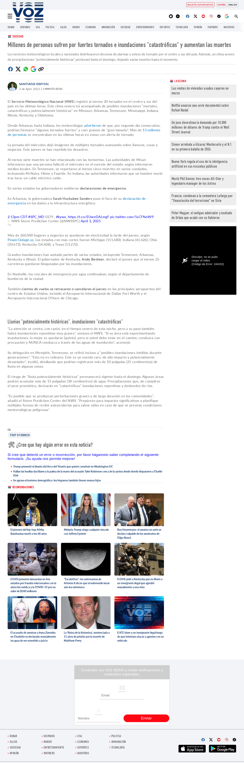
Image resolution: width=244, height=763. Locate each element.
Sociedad (125, 27)
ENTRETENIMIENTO (145, 27)
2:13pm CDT (18, 217)
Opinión (198, 27)
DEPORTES (165, 27)
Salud (63, 27)
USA (38, 27)
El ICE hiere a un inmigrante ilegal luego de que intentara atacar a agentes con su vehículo (140, 636)
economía (90, 27)
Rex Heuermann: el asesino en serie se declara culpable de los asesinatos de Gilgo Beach (139, 533)
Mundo (76, 27)
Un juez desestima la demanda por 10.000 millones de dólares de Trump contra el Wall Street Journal (200, 128)
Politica (50, 27)
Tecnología (182, 27)
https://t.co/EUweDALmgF (88, 217)
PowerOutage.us (21, 240)
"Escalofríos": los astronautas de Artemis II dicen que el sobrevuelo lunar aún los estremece (87, 583)
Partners (213, 27)
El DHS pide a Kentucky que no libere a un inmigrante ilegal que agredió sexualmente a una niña (139, 583)
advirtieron (93, 125)
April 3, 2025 (91, 221)
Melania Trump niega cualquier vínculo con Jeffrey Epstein (86, 531)
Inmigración (108, 27)
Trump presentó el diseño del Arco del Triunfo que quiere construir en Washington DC (63, 466)
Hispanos (25, 27)
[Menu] (10, 16)
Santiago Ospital (34, 84)
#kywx (61, 217)
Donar (11, 27)
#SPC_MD (36, 217)
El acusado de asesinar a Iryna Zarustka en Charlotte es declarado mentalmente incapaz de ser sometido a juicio (33, 636)
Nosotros (229, 27)
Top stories (20, 435)
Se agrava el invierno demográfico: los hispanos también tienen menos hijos (57, 480)
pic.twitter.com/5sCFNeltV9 (132, 217)
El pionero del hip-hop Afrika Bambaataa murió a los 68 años (28, 531)
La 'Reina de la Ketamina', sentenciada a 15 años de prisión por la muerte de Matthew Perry (87, 636)
